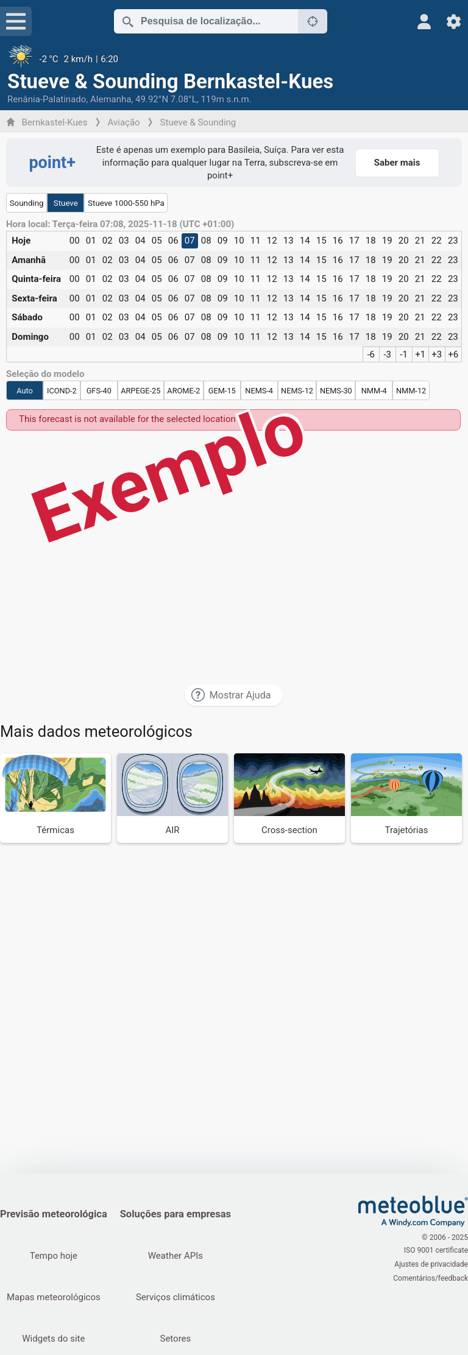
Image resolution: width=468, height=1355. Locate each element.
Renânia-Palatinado (46, 99)
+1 (420, 354)
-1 (404, 354)
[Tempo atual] (234, 59)
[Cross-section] (289, 798)
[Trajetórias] (406, 798)
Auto (24, 390)
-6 (371, 354)
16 (338, 240)
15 (321, 240)
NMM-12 (411, 390)
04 (140, 240)
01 (91, 240)
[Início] (413, 1211)
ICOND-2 (62, 390)
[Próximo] (312, 21)
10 (239, 240)
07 (190, 240)
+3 (436, 354)
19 (387, 240)
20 (404, 240)
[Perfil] (424, 21)
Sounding (27, 203)
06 (173, 240)
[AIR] (172, 798)
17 (354, 240)
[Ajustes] (453, 21)
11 (255, 240)
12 (272, 240)
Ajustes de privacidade (431, 1264)
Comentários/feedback (430, 1277)
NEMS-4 (259, 390)
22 (436, 240)
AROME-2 (183, 390)
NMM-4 (374, 390)
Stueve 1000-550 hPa (126, 203)
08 (206, 240)
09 (223, 240)
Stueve (66, 203)
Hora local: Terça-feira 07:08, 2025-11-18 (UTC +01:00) (120, 224)
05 (157, 240)
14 (305, 240)
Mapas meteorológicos (54, 1297)
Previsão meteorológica (53, 1214)
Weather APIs (176, 1255)
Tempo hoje (53, 1255)
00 (74, 240)
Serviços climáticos (176, 1297)
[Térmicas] (55, 798)
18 (371, 240)
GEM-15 (222, 390)
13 (288, 240)
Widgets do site (53, 1338)
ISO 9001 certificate (436, 1251)
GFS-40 (99, 390)
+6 (453, 354)
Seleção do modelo (45, 374)
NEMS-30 (336, 390)
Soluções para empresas (176, 1214)
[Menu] (16, 21)
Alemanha (110, 99)
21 (420, 240)
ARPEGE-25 (140, 390)
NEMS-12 (297, 390)
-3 (387, 354)
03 (124, 240)
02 (107, 240)
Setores (176, 1338)
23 (453, 240)
